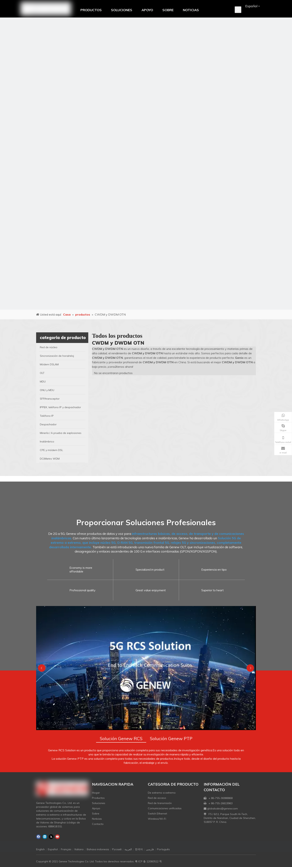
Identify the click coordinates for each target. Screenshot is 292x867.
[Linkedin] (44, 836)
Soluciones (98, 803)
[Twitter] (51, 836)
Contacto (98, 824)
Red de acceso (157, 798)
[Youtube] (57, 836)
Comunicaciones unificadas (165, 808)
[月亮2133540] (146, 164)
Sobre (95, 813)
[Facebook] (38, 836)
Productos (98, 798)
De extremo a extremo (162, 792)
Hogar (96, 792)
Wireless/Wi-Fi (157, 818)
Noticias (97, 818)
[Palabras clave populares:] (238, 9)
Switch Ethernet (157, 813)
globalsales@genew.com (222, 808)
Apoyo (96, 808)
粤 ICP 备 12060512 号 (148, 861)
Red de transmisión (160, 803)
